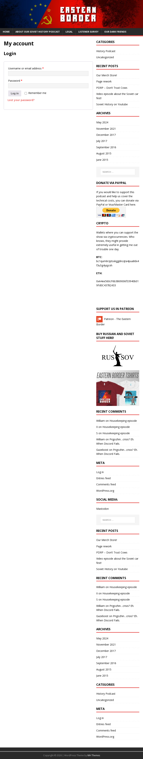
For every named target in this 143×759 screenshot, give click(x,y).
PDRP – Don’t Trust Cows (111, 87)
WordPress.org (105, 490)
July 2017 (101, 141)
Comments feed (106, 484)
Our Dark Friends (115, 31)
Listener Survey (88, 31)
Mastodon (102, 508)
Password (15, 80)
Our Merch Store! (106, 75)
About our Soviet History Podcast (37, 31)
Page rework (104, 81)
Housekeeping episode (123, 420)
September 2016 (106, 147)
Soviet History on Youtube (112, 104)
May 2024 (102, 122)
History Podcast (105, 51)
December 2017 (106, 135)
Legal (69, 31)
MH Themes (94, 755)
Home (6, 31)
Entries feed (103, 478)
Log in (15, 93)
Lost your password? (21, 100)
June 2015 (102, 159)
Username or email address (26, 68)
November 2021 (106, 128)
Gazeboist (102, 449)
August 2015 (103, 153)
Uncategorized (105, 57)
